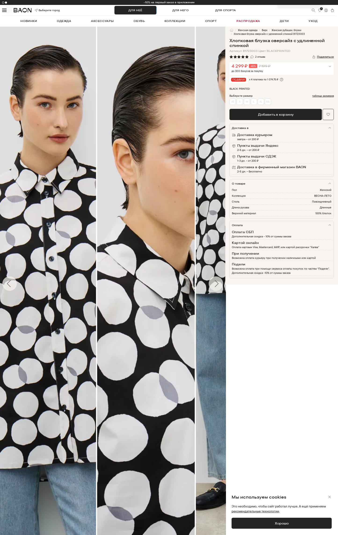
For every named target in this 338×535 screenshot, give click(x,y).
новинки (28, 21)
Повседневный (321, 201)
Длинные (325, 207)
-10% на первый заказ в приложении (169, 2)
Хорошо (282, 523)
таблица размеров (323, 95)
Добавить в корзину (276, 114)
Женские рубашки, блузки (287, 30)
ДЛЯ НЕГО (180, 10)
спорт (211, 21)
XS (232, 101)
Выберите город (41, 10)
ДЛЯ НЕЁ (135, 10)
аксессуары (102, 21)
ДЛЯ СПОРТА (225, 10)
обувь (139, 21)
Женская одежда (247, 30)
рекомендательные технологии (255, 511)
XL (260, 101)
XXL (268, 101)
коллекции (174, 21)
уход (313, 21)
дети (284, 21)
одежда (64, 21)
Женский (325, 190)
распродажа (248, 21)
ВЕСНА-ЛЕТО (322, 195)
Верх (264, 30)
